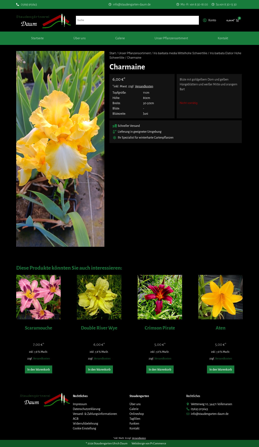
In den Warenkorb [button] (38, 369)
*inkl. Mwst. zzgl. (133, 86)
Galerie (120, 38)
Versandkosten (41, 358)
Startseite (37, 38)
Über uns (79, 38)
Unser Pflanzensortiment (171, 38)
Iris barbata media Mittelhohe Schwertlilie (180, 53)
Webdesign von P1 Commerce (149, 443)
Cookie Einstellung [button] (84, 428)
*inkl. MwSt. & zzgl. (129, 438)
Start (112, 53)
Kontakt (223, 38)
